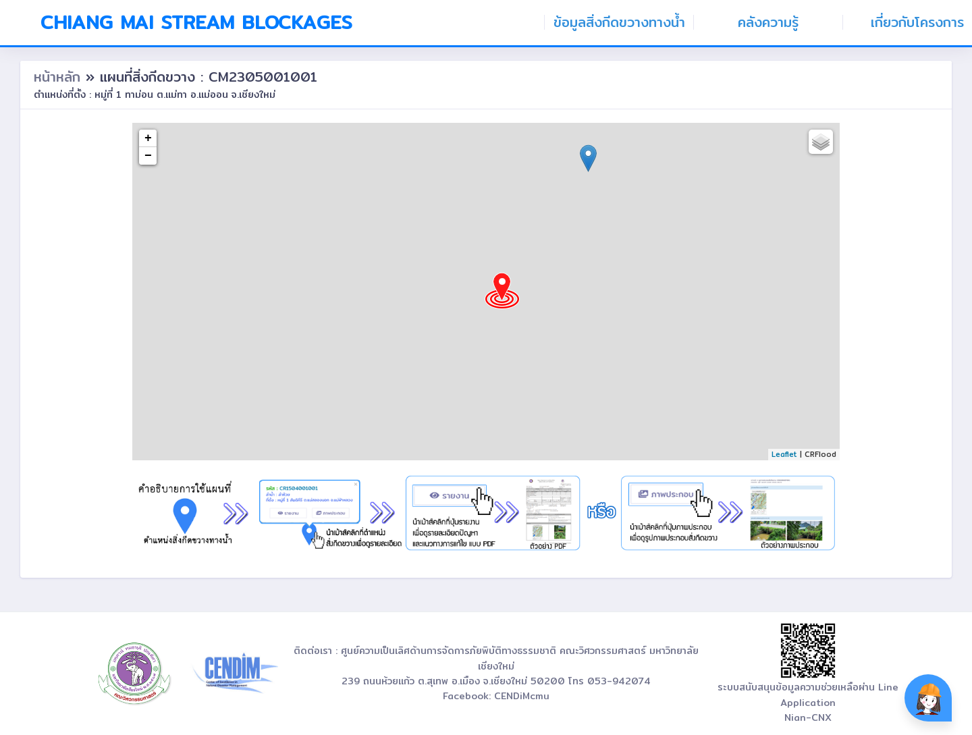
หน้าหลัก (60, 76)
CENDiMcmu (521, 695)
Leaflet (784, 454)
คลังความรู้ (768, 22)
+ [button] (148, 138)
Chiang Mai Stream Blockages (196, 22)
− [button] (148, 156)
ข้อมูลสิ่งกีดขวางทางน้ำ (619, 22)
